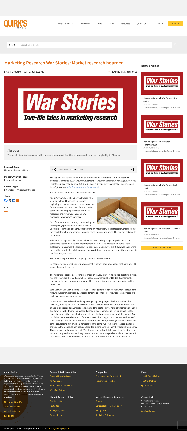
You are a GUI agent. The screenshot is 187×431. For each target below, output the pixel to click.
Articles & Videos (65, 23)
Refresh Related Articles (162, 247)
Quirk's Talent (56, 415)
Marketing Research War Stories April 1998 (160, 186)
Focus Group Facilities (105, 380)
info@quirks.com (148, 411)
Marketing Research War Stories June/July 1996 (157, 143)
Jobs (111, 23)
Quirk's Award (147, 385)
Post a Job (54, 405)
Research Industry (12, 180)
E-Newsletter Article (13, 189)
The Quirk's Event (12, 406)
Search (12, 44)
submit (70, 187)
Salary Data (101, 410)
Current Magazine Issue (60, 376)
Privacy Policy (55, 428)
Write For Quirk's (57, 390)
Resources (125, 23)
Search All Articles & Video (61, 385)
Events (99, 23)
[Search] (95, 45)
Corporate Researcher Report (109, 405)
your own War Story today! (86, 187)
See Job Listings (57, 401)
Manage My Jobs (57, 410)
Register (175, 23)
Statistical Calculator (105, 415)
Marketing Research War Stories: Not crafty (160, 99)
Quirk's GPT (142, 23)
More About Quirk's (13, 402)
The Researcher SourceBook (108, 376)
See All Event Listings (150, 376)
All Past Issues (56, 380)
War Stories (29, 189)
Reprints (66, 428)
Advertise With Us (12, 411)
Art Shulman (15, 71)
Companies (84, 23)
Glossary (99, 401)
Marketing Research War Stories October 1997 (161, 230)
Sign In (159, 23)
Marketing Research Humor (17, 170)
